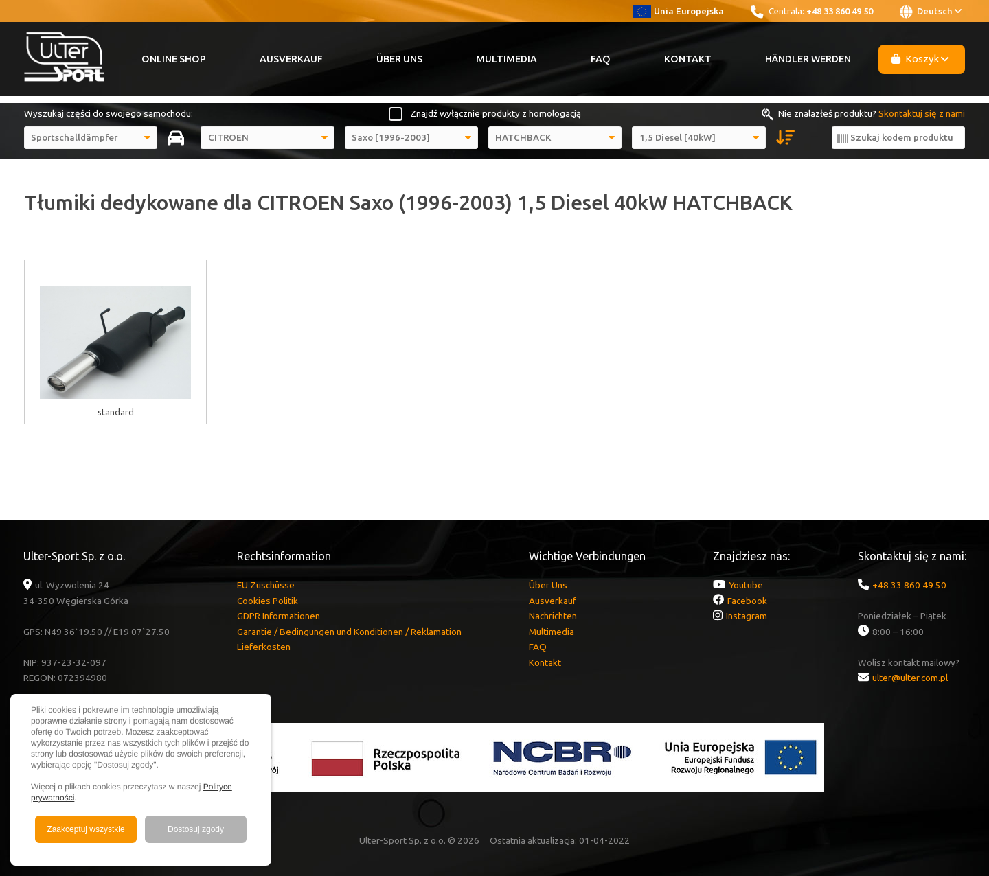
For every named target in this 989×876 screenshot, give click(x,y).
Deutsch (931, 11)
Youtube (746, 584)
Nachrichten (553, 615)
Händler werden (808, 59)
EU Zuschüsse (266, 584)
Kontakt (688, 59)
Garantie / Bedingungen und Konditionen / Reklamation (349, 631)
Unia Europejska (678, 11)
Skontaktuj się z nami (921, 113)
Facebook (747, 600)
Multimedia (506, 59)
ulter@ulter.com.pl (910, 677)
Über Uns (399, 59)
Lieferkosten (264, 646)
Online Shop (173, 59)
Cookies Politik (267, 600)
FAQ (601, 59)
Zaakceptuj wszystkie (85, 829)
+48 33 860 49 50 (839, 11)
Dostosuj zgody (196, 829)
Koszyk (920, 59)
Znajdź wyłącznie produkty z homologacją (495, 113)
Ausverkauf (291, 59)
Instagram (746, 615)
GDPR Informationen (278, 615)
